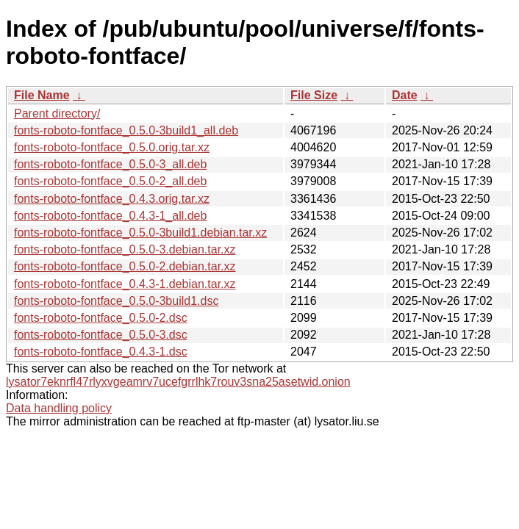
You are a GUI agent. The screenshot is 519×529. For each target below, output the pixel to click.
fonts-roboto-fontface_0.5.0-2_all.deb (110, 181)
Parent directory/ (57, 113)
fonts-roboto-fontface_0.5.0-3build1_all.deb (126, 130)
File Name (42, 95)
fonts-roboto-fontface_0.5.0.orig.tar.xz (112, 147)
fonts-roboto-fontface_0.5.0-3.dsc (100, 334)
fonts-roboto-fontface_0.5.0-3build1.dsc (116, 301)
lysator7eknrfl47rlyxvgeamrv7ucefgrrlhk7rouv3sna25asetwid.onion (178, 381)
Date (405, 95)
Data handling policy (59, 408)
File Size (313, 95)
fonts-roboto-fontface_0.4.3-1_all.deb (110, 215)
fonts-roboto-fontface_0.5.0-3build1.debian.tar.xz (140, 232)
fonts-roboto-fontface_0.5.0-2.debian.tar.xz (125, 266)
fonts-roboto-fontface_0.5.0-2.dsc (100, 318)
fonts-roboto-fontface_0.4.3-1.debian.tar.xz (125, 284)
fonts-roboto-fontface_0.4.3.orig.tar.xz (112, 198)
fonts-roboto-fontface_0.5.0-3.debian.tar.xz (125, 249)
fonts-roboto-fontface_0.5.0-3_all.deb (110, 164)
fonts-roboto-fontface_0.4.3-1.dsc (100, 351)
